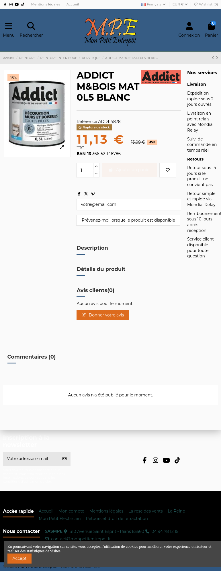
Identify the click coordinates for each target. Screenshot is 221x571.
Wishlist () (206, 4)
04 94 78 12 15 (164, 531)
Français (153, 4)
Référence (87, 121)
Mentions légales (46, 4)
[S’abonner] (64, 459)
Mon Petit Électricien (60, 518)
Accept (20, 558)
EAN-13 (84, 153)
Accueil (72, 4)
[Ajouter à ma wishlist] (167, 170)
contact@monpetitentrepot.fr (81, 538)
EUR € (180, 4)
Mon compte (71, 511)
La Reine (176, 511)
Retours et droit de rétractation (117, 518)
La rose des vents (145, 511)
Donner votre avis (103, 315)
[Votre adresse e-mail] (31, 459)
